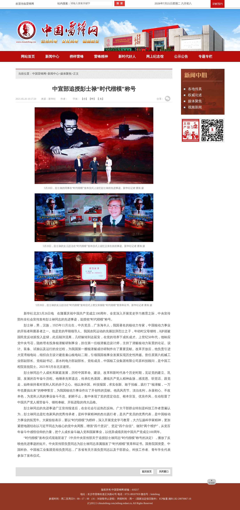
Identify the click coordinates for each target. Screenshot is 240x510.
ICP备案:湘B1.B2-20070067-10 (175, 498)
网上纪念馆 (155, 56)
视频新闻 (195, 107)
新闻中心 (52, 56)
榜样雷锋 (77, 56)
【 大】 (101, 99)
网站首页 (28, 56)
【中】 (92, 99)
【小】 (84, 99)
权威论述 (195, 95)
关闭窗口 (164, 471)
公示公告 (181, 56)
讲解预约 (217, 3)
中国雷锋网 (39, 73)
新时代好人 (127, 56)
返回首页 (147, 471)
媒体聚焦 (66, 73)
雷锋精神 (101, 56)
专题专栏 (205, 56)
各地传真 (195, 89)
